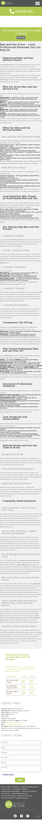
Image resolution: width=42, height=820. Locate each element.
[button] (37, 3)
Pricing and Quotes (21, 798)
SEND (20, 780)
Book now (20, 38)
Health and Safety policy (29, 787)
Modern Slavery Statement (10, 787)
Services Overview (7, 798)
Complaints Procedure (19, 790)
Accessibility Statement (20, 794)
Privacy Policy (5, 794)
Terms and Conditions (29, 792)
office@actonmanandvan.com (14, 722)
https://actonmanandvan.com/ (12, 724)
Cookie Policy (5, 790)
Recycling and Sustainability (10, 792)
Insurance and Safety (8, 796)
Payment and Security (24, 796)
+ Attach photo (8, 775)
